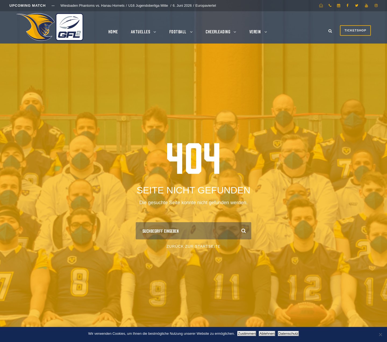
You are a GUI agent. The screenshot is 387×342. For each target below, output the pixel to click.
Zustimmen (247, 334)
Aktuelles (140, 31)
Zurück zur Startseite (194, 246)
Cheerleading (218, 31)
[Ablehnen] (380, 334)
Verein (255, 31)
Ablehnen (266, 334)
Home (113, 31)
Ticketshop (355, 30)
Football (178, 31)
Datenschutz (288, 334)
